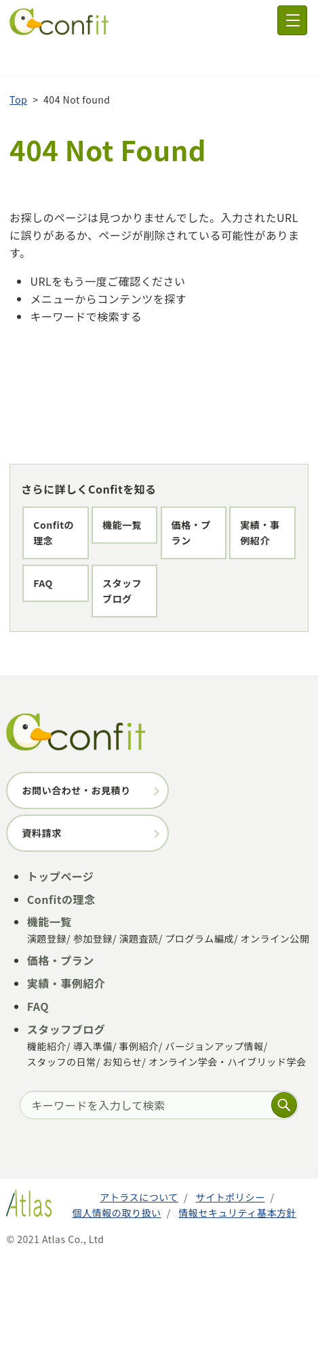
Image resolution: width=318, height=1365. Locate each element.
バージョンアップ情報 (214, 1153)
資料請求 (41, 940)
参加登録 (93, 1046)
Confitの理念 (62, 492)
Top (18, 67)
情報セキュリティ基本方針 (237, 1319)
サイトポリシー (230, 1305)
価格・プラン (61, 577)
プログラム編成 (199, 1046)
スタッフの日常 (61, 1168)
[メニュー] (292, 20)
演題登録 (46, 1046)
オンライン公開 (275, 1046)
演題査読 (139, 1046)
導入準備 (93, 1153)
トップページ (60, 983)
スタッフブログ (66, 705)
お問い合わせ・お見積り (76, 897)
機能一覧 (51, 535)
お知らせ (122, 1168)
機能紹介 (46, 1153)
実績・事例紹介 (66, 620)
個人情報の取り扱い (117, 1319)
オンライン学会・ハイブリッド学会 (227, 1168)
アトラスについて (139, 1305)
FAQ (42, 663)
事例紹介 (139, 1153)
